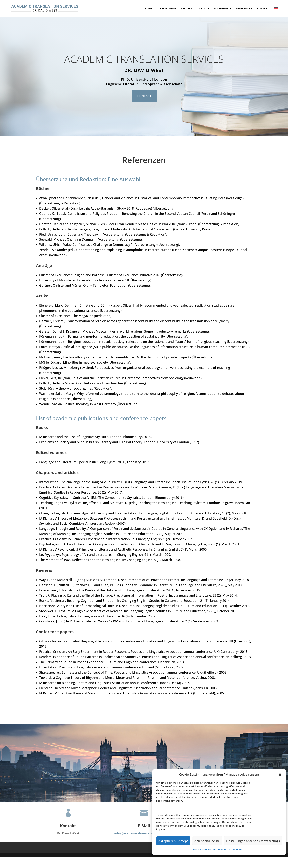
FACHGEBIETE (222, 8)
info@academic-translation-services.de (144, 833)
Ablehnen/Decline (207, 841)
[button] (280, 775)
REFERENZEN (244, 8)
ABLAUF (204, 8)
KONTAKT (263, 8)
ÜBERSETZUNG (167, 8)
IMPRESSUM (239, 849)
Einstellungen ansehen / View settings (253, 841)
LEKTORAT (187, 8)
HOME (148, 8)
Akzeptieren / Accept (173, 841)
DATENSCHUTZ (221, 849)
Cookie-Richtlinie (201, 849)
